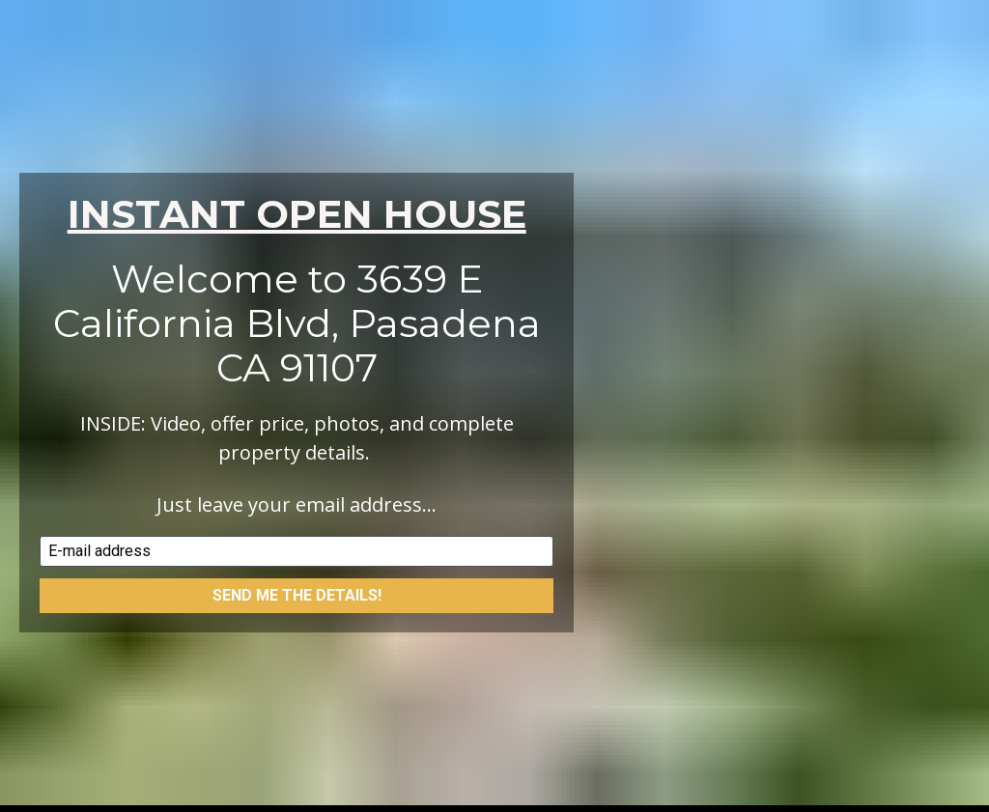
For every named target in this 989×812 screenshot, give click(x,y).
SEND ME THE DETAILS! (296, 572)
